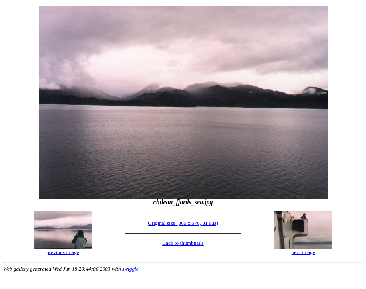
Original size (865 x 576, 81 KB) (183, 223)
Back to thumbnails (183, 243)
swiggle (130, 269)
